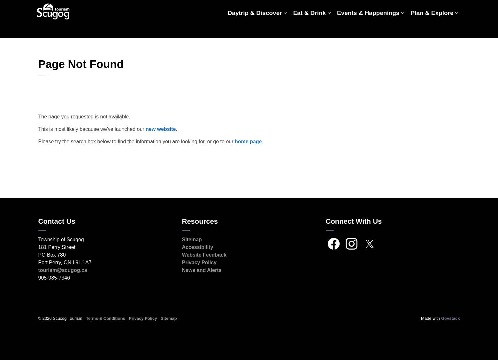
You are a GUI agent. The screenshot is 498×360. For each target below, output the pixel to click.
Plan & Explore (431, 28)
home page (248, 141)
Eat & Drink (309, 28)
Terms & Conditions (105, 318)
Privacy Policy (199, 262)
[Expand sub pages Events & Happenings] (402, 28)
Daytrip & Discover (255, 28)
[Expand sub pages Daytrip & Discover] (285, 28)
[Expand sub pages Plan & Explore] (457, 28)
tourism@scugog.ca (62, 270)
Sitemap (192, 239)
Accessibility (197, 247)
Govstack (450, 318)
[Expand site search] (453, 9)
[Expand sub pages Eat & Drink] (329, 28)
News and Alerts (202, 270)
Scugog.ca (430, 9)
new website (161, 129)
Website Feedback (204, 255)
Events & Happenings (368, 28)
